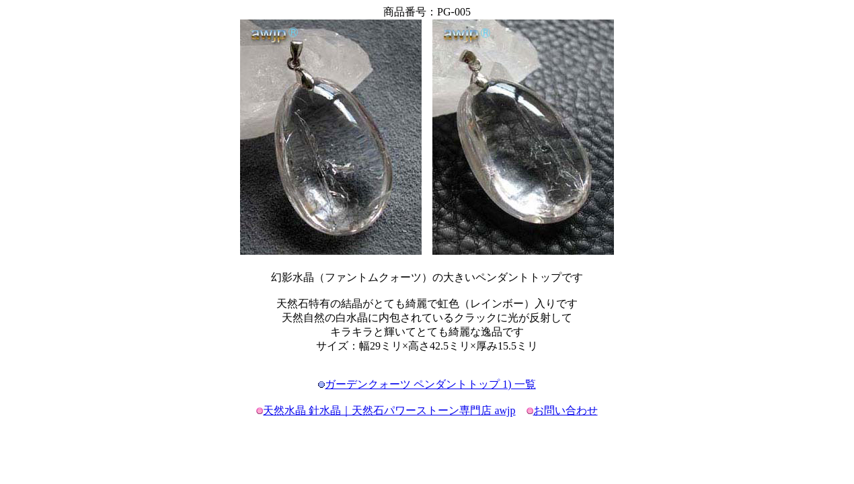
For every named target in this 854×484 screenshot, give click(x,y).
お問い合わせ (565, 410)
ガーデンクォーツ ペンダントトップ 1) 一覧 (430, 384)
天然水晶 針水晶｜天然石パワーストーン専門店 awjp (389, 410)
